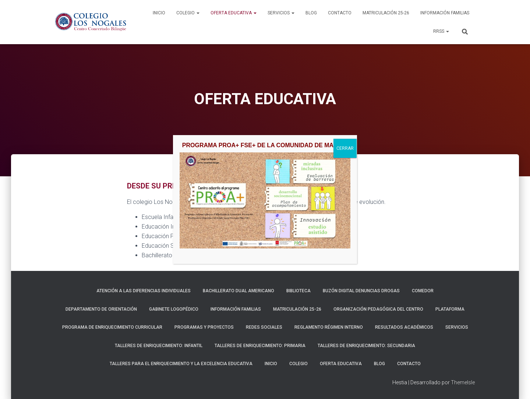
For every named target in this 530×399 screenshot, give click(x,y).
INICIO (159, 12)
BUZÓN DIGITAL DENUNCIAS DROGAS (361, 290)
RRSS (441, 31)
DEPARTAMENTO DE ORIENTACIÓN (101, 309)
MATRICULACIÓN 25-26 (386, 12)
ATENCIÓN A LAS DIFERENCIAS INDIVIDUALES (143, 290)
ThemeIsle (463, 382)
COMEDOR (423, 290)
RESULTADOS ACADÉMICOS (404, 327)
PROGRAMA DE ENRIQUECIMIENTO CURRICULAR (112, 327)
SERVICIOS (281, 12)
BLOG (311, 12)
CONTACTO (339, 12)
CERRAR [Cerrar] (345, 304)
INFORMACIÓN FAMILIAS (444, 12)
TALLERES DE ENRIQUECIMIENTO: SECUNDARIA (366, 345)
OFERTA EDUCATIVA (234, 12)
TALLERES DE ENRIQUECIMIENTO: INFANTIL (158, 345)
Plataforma (449, 309)
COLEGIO (187, 12)
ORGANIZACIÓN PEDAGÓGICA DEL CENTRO (378, 309)
